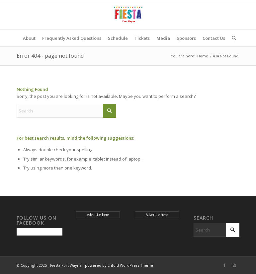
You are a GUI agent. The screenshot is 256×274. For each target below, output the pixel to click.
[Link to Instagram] (234, 265)
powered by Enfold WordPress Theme (119, 265)
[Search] (232, 38)
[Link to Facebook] (224, 265)
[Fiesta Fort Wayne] (128, 15)
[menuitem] (29, 38)
